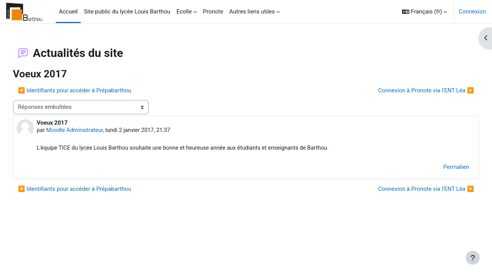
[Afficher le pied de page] (473, 258)
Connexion (472, 11)
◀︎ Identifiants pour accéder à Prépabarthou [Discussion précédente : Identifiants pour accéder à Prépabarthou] (89, 90)
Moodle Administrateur (90, 130)
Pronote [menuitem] (213, 11)
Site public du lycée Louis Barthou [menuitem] (127, 11)
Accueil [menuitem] (68, 11)
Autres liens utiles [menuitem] (252, 11)
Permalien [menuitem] (442, 167)
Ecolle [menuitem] (184, 11)
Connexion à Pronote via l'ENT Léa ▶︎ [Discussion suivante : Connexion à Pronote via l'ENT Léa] (412, 90)
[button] (424, 11)
